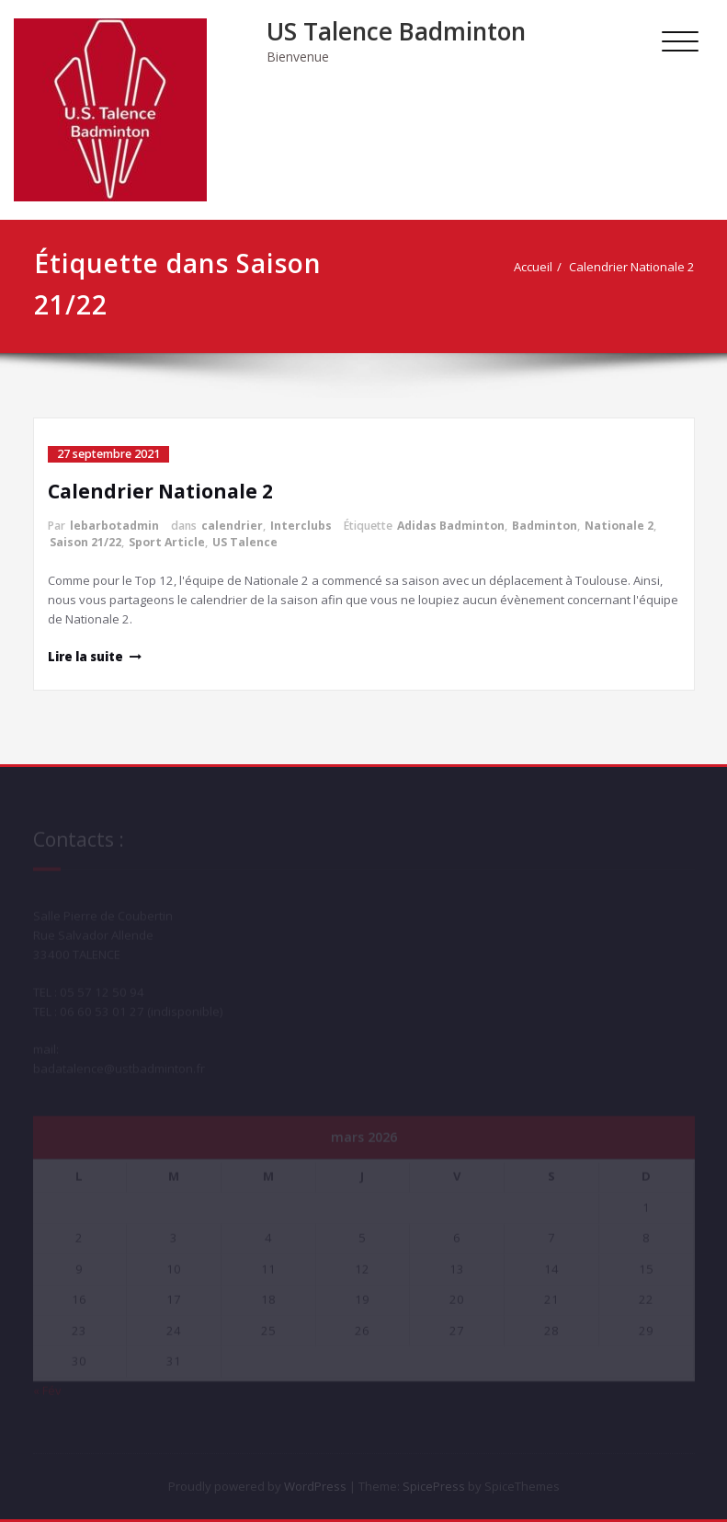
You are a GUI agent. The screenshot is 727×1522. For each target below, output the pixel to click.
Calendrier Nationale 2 (640, 266)
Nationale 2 (619, 525)
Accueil (541, 266)
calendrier (232, 525)
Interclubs (301, 525)
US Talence (245, 542)
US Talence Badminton (396, 31)
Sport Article (167, 542)
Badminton (544, 525)
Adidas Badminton (451, 525)
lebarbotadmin (114, 525)
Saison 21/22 (85, 542)
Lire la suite (85, 656)
